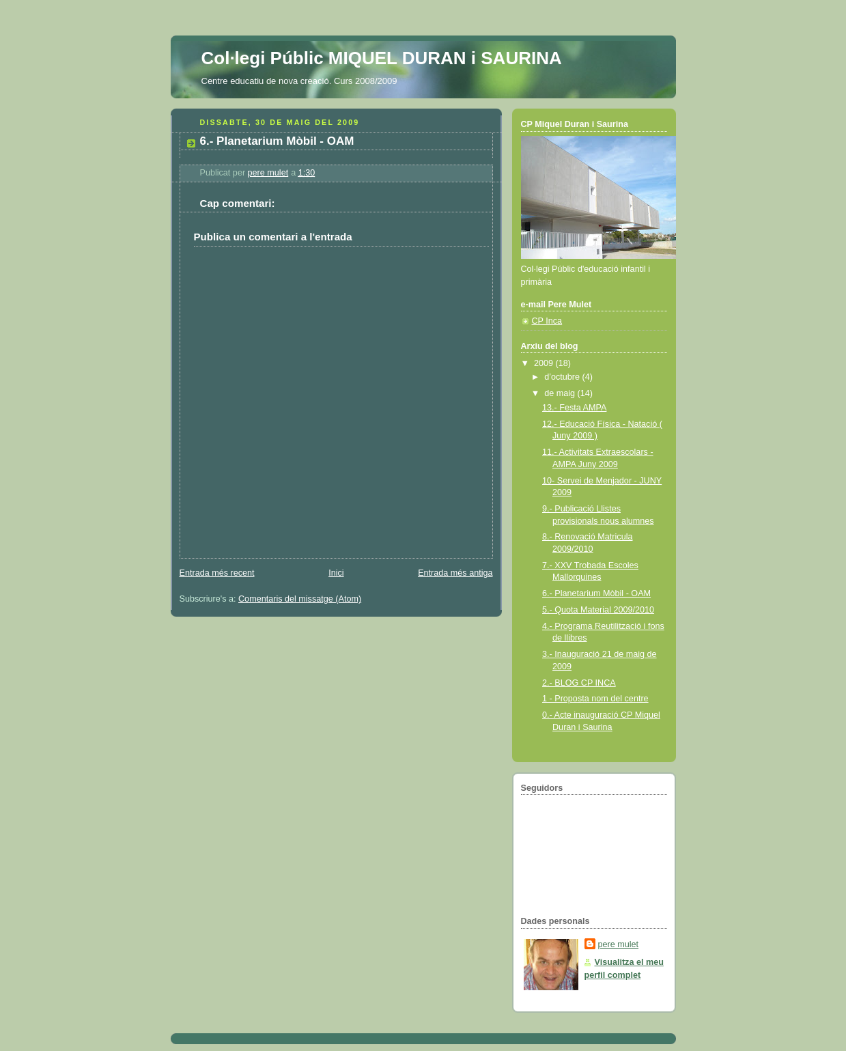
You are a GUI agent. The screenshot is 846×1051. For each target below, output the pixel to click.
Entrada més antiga (455, 573)
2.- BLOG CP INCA (579, 683)
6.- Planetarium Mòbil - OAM (596, 593)
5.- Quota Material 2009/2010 (598, 610)
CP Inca (547, 321)
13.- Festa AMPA (574, 407)
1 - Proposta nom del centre (595, 698)
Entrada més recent (217, 573)
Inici (335, 573)
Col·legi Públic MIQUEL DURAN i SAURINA (381, 58)
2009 (545, 363)
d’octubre (563, 377)
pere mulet (618, 944)
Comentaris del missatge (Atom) (299, 599)
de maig (560, 393)
